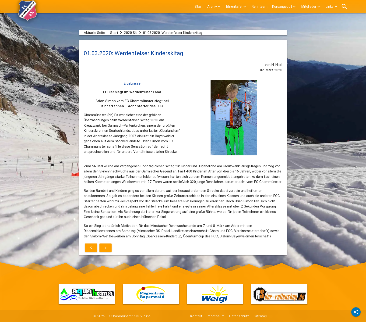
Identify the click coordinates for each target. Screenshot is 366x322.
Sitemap (260, 316)
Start (199, 6)
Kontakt (196, 316)
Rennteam (259, 6)
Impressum (216, 316)
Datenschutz (239, 316)
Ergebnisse (132, 83)
